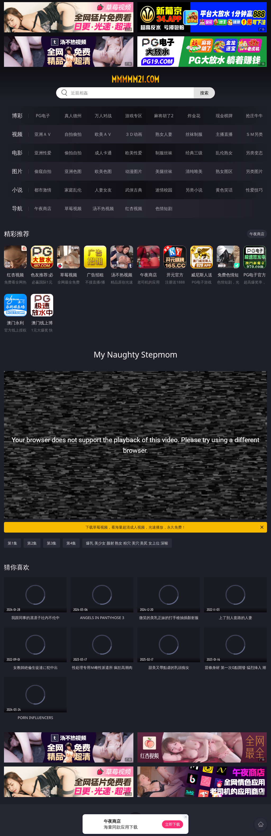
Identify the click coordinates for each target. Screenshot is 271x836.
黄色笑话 (224, 190)
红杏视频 (133, 208)
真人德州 (73, 116)
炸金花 (194, 116)
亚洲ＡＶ (42, 134)
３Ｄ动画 (133, 134)
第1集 (12, 543)
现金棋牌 (224, 116)
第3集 (51, 543)
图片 (17, 171)
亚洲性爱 (42, 153)
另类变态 (254, 153)
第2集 (32, 543)
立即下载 (172, 824)
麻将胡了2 (163, 116)
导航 (17, 208)
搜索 (204, 93)
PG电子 (43, 116)
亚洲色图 (73, 171)
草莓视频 (73, 208)
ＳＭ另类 (254, 134)
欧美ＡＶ (103, 134)
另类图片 (254, 171)
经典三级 (194, 153)
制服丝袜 (163, 153)
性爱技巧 (254, 190)
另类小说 (194, 190)
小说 (17, 189)
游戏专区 (133, 116)
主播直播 (224, 134)
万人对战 (103, 116)
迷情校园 (163, 190)
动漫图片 (133, 171)
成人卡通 (103, 153)
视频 (17, 134)
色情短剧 (163, 208)
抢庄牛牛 (254, 116)
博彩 (17, 115)
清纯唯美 (194, 171)
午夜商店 (42, 208)
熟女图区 (224, 171)
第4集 (71, 543)
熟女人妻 (163, 134)
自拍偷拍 (73, 134)
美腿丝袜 (163, 171)
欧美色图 (103, 171)
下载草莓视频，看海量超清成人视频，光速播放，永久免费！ (174, 527)
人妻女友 (103, 190)
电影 (17, 152)
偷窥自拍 (42, 171)
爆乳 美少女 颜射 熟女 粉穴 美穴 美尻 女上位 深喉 (127, 543)
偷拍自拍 (73, 153)
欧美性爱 (133, 153)
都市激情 (42, 190)
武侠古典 (133, 190)
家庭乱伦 (73, 190)
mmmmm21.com (135, 79)
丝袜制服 (194, 134)
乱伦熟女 (224, 153)
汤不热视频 (103, 208)
